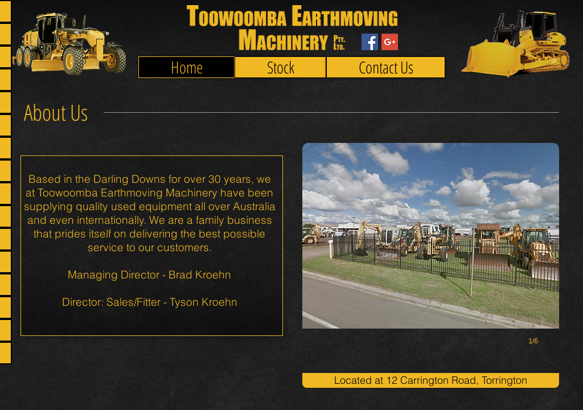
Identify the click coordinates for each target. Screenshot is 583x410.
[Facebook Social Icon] (370, 42)
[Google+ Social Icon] (389, 42)
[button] (430, 255)
